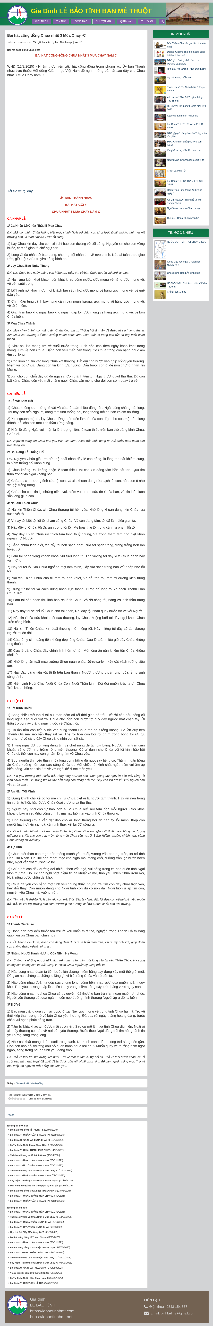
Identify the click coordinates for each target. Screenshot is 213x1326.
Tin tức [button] (61, 21)
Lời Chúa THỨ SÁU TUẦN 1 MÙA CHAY (30, 1212)
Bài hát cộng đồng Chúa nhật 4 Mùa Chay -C (33, 1190)
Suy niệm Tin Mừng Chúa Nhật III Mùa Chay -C (34, 1180)
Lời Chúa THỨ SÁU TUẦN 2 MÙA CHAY (30, 1196)
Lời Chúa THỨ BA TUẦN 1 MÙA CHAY (29, 1242)
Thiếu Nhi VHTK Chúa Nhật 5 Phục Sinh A (186, 89)
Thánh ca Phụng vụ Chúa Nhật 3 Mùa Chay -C (34, 1170)
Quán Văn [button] (126, 21)
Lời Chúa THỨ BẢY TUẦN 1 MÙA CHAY (30, 1135)
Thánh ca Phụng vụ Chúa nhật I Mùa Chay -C (33, 1257)
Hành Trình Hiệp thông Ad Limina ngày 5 (184, 192)
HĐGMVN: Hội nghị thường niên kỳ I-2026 (187, 108)
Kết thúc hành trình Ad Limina (182, 115)
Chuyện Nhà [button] (104, 21)
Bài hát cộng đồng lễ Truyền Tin (27, 1130)
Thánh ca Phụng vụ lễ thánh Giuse (28, 1155)
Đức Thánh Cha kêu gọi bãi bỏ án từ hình (186, 45)
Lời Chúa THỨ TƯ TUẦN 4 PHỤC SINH (185, 126)
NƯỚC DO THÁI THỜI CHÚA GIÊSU (186, 241)
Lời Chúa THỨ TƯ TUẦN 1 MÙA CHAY (29, 1227)
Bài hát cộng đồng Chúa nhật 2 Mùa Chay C (33, 1247)
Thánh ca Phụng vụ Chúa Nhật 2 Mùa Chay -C (34, 1217)
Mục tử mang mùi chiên (179, 77)
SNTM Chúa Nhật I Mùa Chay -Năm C (29, 1278)
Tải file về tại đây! (20, 191)
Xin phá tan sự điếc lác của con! (184, 150)
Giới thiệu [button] (41, 21)
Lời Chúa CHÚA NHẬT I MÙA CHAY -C (29, 1268)
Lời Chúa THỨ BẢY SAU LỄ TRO (27, 1283)
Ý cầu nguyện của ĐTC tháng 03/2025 (29, 1273)
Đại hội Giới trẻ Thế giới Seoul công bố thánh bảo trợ (186, 53)
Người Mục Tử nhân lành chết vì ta (185, 160)
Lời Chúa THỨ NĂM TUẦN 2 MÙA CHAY (30, 1175)
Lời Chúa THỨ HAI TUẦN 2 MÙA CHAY (30, 1150)
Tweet (10, 1115)
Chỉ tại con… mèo (176, 291)
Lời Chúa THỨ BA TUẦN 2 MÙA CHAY (29, 1160)
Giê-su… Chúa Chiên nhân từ (183, 218)
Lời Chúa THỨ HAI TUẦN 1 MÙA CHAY (30, 1252)
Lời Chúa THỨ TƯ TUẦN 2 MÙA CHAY (29, 1165)
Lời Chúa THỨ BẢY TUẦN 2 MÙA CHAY (30, 1201)
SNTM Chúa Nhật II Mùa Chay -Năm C (29, 1145)
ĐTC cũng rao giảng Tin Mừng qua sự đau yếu (34, 1185)
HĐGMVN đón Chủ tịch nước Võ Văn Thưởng (187, 285)
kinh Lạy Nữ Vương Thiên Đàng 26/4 (186, 68)
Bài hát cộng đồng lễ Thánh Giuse (28, 1237)
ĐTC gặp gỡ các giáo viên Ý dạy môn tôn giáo (187, 135)
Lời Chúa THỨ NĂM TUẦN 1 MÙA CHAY (30, 1222)
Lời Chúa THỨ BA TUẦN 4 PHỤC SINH (185, 183)
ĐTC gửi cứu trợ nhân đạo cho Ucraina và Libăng (183, 62)
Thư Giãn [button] (147, 21)
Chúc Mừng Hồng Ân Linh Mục (183, 273)
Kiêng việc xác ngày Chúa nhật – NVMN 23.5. (184, 263)
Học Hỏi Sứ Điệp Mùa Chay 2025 (27, 1232)
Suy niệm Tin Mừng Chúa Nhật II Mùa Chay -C (34, 1262)
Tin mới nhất (180, 34)
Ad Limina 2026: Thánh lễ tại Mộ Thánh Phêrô (184, 201)
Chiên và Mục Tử (176, 170)
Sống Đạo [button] (80, 21)
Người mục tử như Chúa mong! (183, 208)
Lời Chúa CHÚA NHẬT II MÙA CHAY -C (30, 1140)
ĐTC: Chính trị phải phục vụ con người (184, 143)
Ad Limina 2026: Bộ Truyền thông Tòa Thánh (184, 99)
